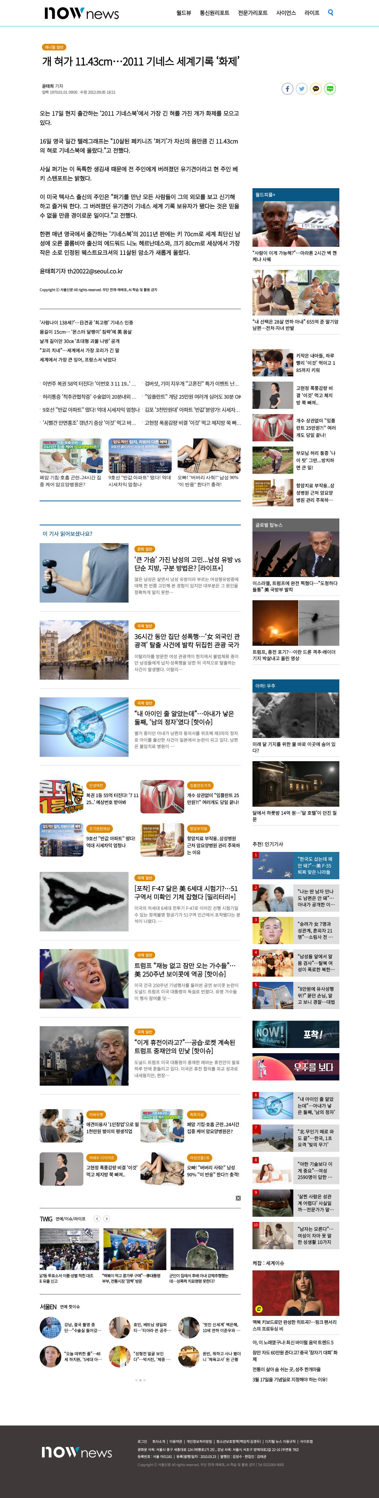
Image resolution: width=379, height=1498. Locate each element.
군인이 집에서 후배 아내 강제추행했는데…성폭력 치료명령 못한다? (202, 1278)
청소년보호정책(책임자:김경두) (238, 1441)
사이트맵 (306, 1441)
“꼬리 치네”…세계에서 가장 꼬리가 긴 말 (79, 350)
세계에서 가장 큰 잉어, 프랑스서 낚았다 (78, 359)
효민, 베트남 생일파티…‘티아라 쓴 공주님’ (150, 1330)
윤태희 (48, 86)
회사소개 (158, 1441)
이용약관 (175, 1441)
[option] (68, 1258)
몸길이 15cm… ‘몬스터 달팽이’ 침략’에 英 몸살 (86, 331)
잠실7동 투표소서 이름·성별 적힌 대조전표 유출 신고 (67, 1278)
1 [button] (136, 1380)
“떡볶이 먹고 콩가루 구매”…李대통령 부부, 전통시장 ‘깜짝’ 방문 (134, 1278)
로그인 (142, 1441)
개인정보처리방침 (199, 1441)
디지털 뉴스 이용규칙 (280, 1441)
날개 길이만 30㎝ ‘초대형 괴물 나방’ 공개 (80, 341)
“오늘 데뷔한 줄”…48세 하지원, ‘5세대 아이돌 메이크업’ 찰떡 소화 (83, 1359)
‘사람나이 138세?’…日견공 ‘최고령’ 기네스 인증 (86, 322)
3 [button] (144, 1380)
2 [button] (140, 1380)
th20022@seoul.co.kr (94, 271)
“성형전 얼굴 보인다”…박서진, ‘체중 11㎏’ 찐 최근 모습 (151, 1359)
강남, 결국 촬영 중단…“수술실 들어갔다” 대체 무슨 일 (80, 1330)
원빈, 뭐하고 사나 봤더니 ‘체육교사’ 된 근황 (222, 1356)
